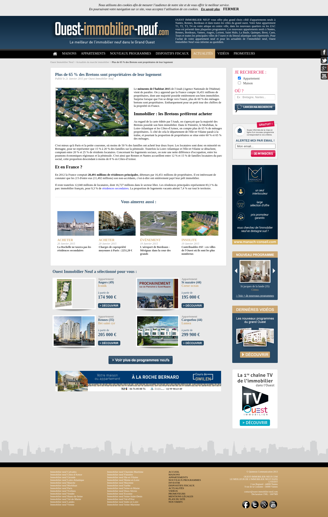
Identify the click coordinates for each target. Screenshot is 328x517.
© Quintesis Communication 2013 (262, 471)
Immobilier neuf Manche (62, 482)
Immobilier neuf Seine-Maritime (123, 504)
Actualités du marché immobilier (92, 62)
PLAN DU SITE (177, 499)
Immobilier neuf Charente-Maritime (125, 471)
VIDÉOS (223, 53)
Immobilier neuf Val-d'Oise (120, 499)
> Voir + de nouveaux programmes (255, 295)
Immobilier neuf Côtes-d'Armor (66, 474)
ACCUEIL (174, 471)
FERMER (231, 9)
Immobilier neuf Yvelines (63, 491)
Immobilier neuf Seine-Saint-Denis (124, 496)
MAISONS (69, 53)
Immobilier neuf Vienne (62, 504)
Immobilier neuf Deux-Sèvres (122, 491)
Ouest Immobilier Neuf (62, 62)
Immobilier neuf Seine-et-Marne (123, 488)
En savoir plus (210, 9)
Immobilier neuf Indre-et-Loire (122, 501)
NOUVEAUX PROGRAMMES (130, 53)
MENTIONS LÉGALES (181, 496)
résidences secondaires (115, 188)
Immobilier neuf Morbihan (63, 485)
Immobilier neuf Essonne (119, 493)
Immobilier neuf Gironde (63, 477)
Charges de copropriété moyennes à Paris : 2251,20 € (115, 248)
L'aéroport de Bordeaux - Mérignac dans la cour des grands (155, 250)
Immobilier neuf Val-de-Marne (65, 499)
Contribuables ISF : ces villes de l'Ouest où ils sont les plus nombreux (198, 250)
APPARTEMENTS (93, 53)
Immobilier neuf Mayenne (120, 482)
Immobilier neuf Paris (61, 488)
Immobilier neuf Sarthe (119, 485)
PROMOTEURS (244, 53)
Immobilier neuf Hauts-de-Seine (66, 496)
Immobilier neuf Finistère (120, 474)
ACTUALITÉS (203, 53)
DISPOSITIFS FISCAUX (172, 53)
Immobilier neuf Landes (62, 501)
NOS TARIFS (176, 501)
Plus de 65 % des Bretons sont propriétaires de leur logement (142, 62)
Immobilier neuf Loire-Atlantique (67, 480)
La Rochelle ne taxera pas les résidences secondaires (74, 248)
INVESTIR (174, 482)
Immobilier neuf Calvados (63, 471)
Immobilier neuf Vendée (62, 493)
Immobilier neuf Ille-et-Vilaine (122, 477)
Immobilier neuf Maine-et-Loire (123, 480)
